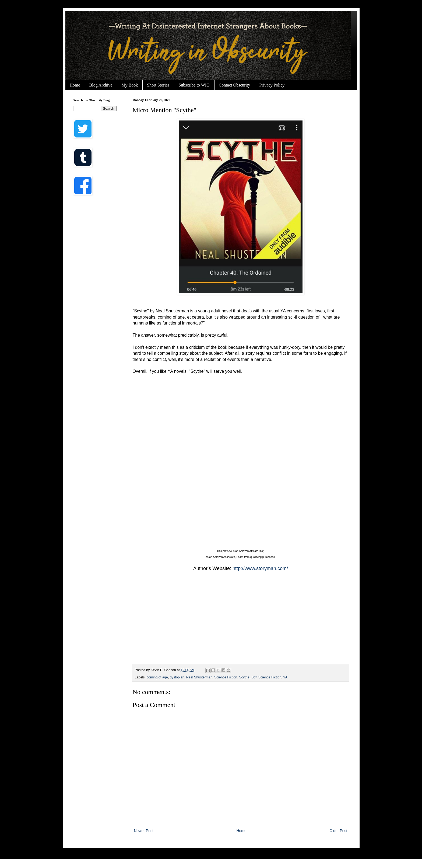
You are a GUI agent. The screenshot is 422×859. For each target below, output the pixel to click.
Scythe (244, 677)
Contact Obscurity (234, 85)
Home (75, 85)
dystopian (177, 677)
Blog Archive (100, 85)
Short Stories (158, 85)
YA (285, 677)
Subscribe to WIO (193, 85)
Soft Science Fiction (266, 677)
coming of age (157, 677)
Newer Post (143, 831)
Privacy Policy (272, 85)
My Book (129, 85)
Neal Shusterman (199, 677)
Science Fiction (225, 677)
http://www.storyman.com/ (260, 568)
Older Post (338, 831)
